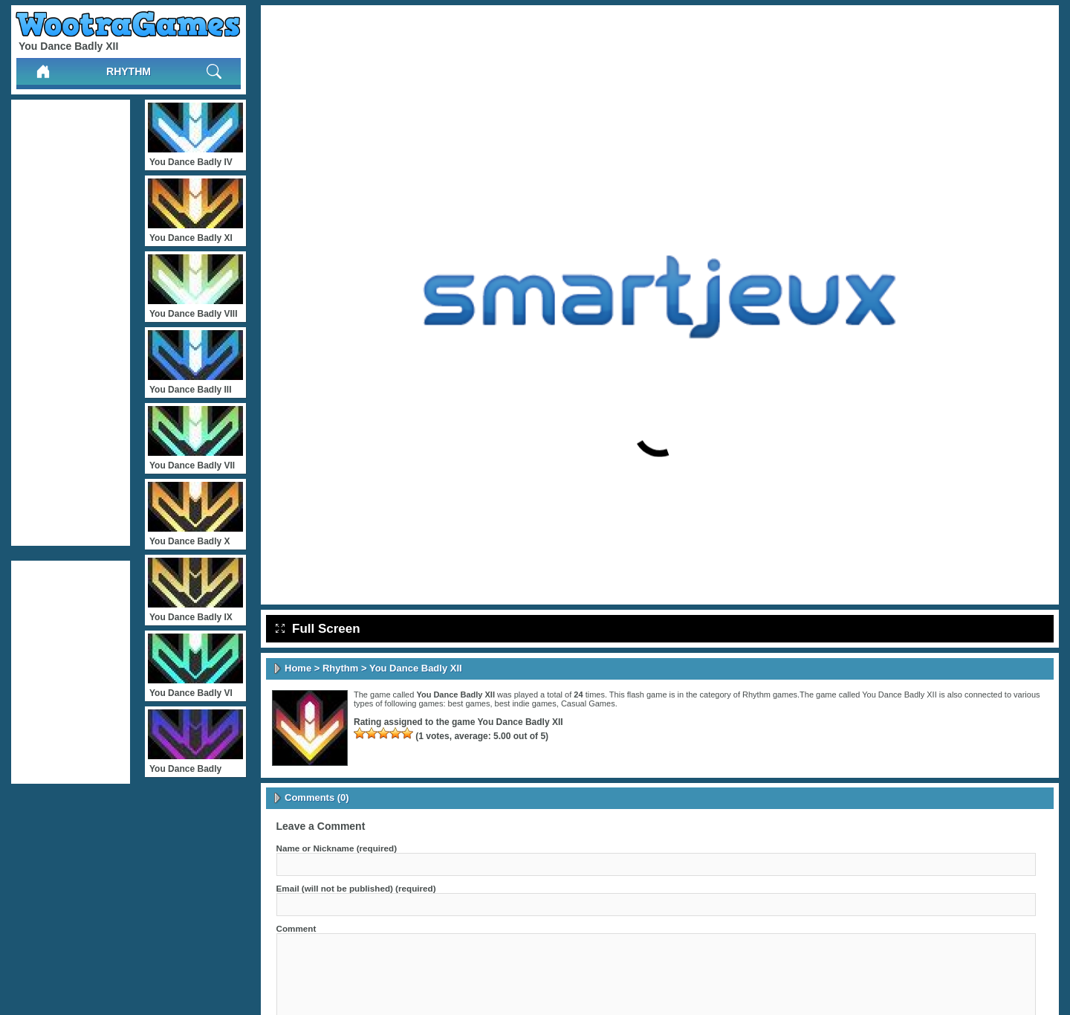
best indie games (526, 703)
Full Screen (318, 629)
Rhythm (128, 71)
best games (469, 703)
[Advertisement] (70, 323)
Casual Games (588, 703)
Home (298, 668)
